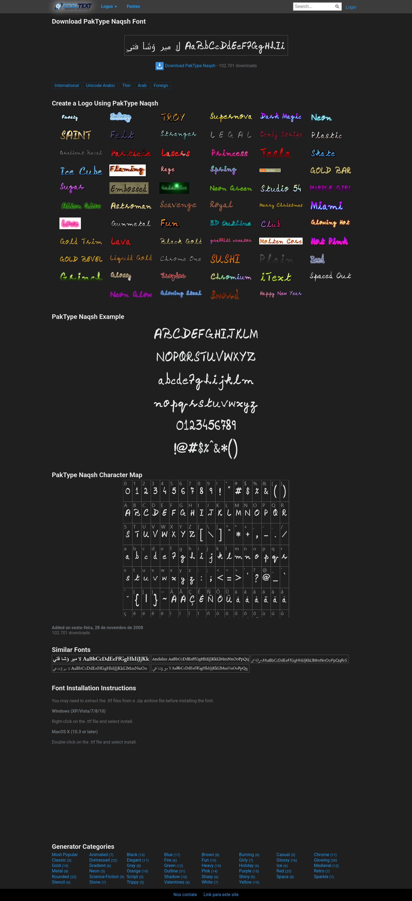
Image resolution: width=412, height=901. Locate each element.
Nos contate (185, 894)
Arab (142, 85)
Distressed (103, 860)
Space (285, 876)
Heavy (211, 865)
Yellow (249, 882)
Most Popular (65, 854)
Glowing (325, 860)
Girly (246, 860)
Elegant (138, 860)
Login (351, 7)
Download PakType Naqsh (185, 65)
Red (284, 871)
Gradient (100, 865)
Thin (126, 85)
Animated (101, 854)
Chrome (325, 854)
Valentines (177, 882)
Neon (97, 871)
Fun (209, 860)
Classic (61, 860)
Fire (170, 860)
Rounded (64, 876)
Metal (60, 871)
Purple (249, 871)
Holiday (249, 865)
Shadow (175, 876)
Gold (60, 865)
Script (135, 876)
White (210, 882)
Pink (210, 871)
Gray (134, 865)
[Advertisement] (25, 99)
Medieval (326, 865)
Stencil (61, 882)
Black (136, 854)
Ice (282, 865)
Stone (97, 882)
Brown (210, 854)
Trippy (135, 882)
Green (173, 865)
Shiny (247, 876)
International (67, 85)
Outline (174, 871)
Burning (249, 854)
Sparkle (324, 876)
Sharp (210, 876)
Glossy (287, 860)
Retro (322, 871)
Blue (172, 854)
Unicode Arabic (100, 85)
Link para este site (221, 894)
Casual (286, 854)
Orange (137, 871)
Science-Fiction (106, 876)
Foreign (161, 85)
